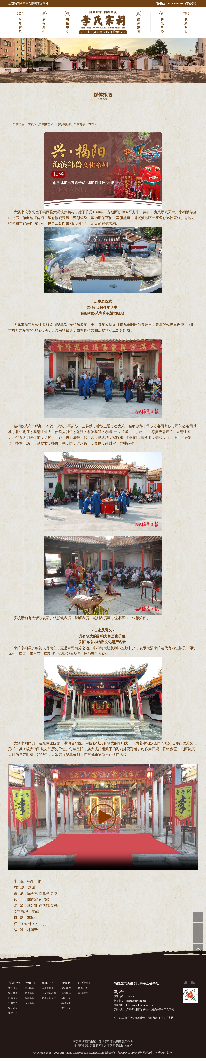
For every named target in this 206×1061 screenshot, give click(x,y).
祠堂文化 (66, 1001)
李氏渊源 (13, 991)
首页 (31, 126)
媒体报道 (44, 126)
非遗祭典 (13, 1006)
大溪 (17, 214)
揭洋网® (129, 1021)
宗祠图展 (13, 1011)
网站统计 (148, 1056)
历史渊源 (66, 996)
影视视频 (29, 1001)
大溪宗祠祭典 (103, 112)
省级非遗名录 (67, 112)
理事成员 (13, 1001)
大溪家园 (153, 1021)
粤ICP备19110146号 (129, 1056)
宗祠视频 (29, 991)
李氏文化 (66, 1011)
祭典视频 (29, 996)
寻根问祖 (66, 1006)
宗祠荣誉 (13, 996)
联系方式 (83, 991)
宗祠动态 (66, 991)
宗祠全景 (13, 1016)
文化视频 (29, 1006)
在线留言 (83, 996)
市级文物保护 (138, 112)
